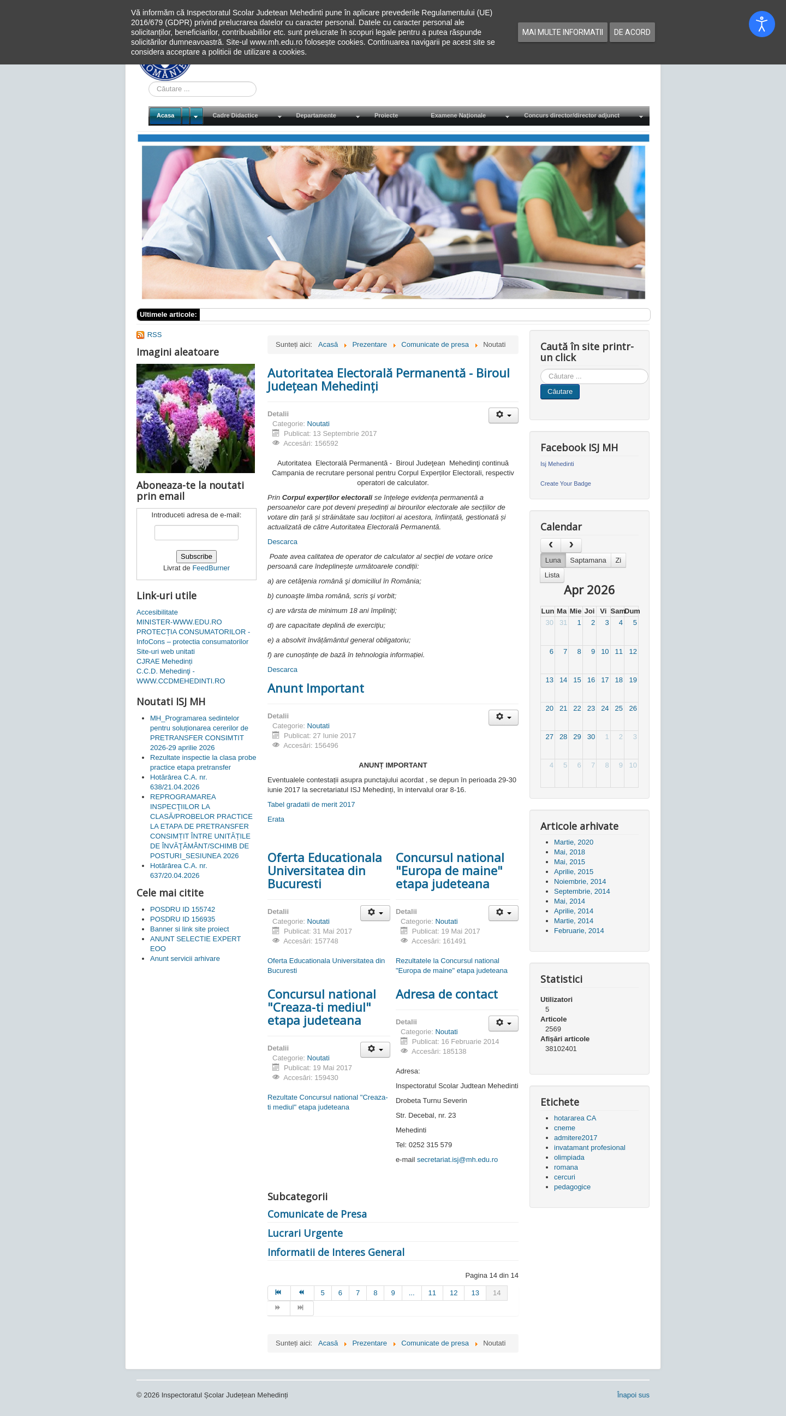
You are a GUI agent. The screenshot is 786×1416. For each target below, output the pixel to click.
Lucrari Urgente (305, 1233)
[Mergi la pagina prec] (302, 1293)
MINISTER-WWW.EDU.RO (179, 622)
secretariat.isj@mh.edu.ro (457, 1159)
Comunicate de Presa (317, 1213)
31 (563, 622)
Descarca (282, 542)
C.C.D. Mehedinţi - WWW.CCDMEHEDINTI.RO (180, 676)
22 (577, 708)
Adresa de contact (447, 994)
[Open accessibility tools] (762, 24)
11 (619, 651)
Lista (552, 575)
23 (591, 708)
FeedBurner (211, 568)
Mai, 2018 (569, 852)
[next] (571, 545)
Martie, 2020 (573, 842)
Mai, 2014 (569, 901)
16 (591, 680)
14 (563, 680)
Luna (553, 560)
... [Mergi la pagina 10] (412, 1293)
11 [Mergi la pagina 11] (432, 1293)
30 (549, 622)
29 (577, 737)
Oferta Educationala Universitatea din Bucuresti (324, 870)
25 (619, 708)
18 (619, 680)
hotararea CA (575, 1118)
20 (549, 708)
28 (563, 737)
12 (633, 651)
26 (633, 708)
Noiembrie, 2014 (580, 881)
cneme (564, 1128)
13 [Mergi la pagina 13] (475, 1293)
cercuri (564, 1177)
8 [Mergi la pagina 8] (375, 1293)
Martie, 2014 (573, 921)
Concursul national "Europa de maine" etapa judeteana (450, 870)
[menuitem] (176, 116)
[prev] (550, 545)
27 (549, 737)
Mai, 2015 (569, 862)
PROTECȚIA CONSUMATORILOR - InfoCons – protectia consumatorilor (193, 637)
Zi (618, 560)
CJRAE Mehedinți (164, 661)
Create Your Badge (565, 483)
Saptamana (588, 560)
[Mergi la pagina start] (279, 1293)
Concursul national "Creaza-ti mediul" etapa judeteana (321, 1007)
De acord (632, 32)
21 (563, 708)
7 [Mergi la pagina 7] (358, 1293)
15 (577, 680)
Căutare (560, 391)
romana (566, 1167)
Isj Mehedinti (557, 464)
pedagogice (572, 1187)
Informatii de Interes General (335, 1252)
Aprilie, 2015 (573, 872)
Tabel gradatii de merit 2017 (311, 804)
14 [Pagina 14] (497, 1293)
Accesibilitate (157, 612)
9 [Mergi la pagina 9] (393, 1293)
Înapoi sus (633, 1395)
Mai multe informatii (562, 32)
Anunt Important (315, 688)
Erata (275, 819)
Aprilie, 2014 (573, 911)
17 (605, 680)
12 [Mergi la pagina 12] (453, 1293)
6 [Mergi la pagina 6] (340, 1293)
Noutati (318, 424)
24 (605, 708)
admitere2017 (576, 1138)
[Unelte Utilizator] (504, 415)
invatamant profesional (590, 1147)
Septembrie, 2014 (582, 891)
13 (549, 680)
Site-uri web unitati (165, 651)
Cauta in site (148, 81)
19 (633, 680)
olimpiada (569, 1157)
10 (605, 651)
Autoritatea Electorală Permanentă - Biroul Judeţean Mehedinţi (388, 379)
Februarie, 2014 (579, 931)
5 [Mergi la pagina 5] (323, 1293)
